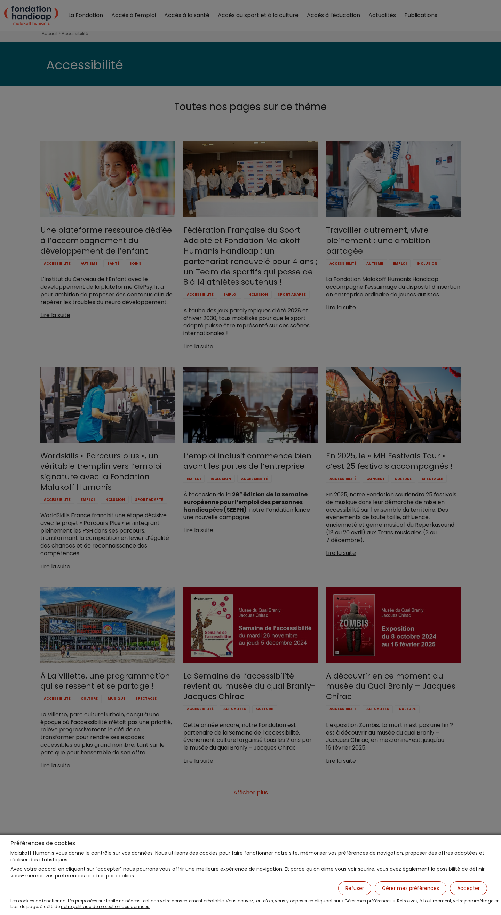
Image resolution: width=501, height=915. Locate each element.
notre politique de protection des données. (105, 906)
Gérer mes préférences (410, 888)
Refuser (354, 888)
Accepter (468, 888)
